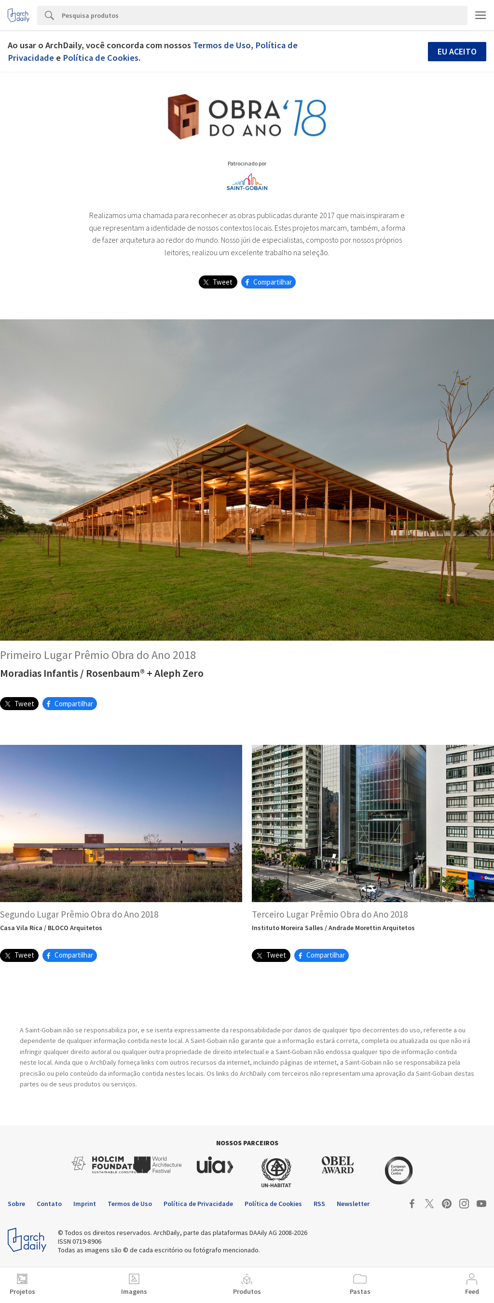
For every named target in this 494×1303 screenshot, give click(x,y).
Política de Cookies (100, 57)
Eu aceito (457, 51)
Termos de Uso (222, 45)
